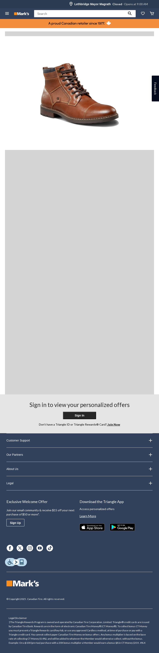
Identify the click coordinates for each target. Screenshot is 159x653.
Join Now (113, 424)
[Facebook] (10, 548)
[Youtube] (39, 548)
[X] (20, 548)
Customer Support (79, 440)
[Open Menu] (7, 13)
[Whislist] (143, 13)
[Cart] (152, 13)
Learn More (88, 516)
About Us (79, 469)
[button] (129, 13)
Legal (79, 483)
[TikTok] (49, 548)
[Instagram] (29, 548)
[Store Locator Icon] (71, 4)
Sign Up (15, 523)
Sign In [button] (79, 415)
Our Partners (79, 455)
